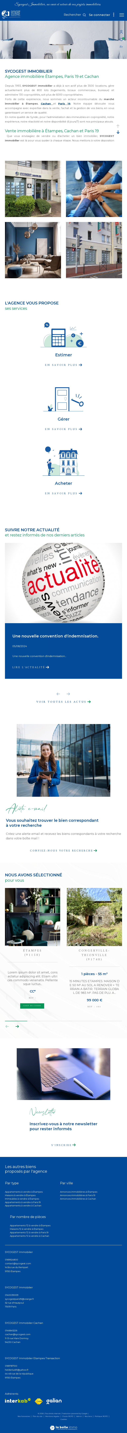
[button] (17, 1026)
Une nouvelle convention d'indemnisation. (55, 636)
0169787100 (11, 1365)
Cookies (64, 1419)
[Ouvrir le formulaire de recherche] (75, 14)
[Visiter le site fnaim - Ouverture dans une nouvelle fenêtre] (38, 1401)
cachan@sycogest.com (17, 1334)
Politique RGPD (101, 1416)
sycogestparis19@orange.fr (19, 1298)
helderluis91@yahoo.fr (16, 1369)
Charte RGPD (68, 1416)
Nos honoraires (24, 1416)
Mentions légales (52, 1416)
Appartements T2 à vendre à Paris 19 (29, 1232)
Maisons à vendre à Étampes (20, 1195)
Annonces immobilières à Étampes (78, 1191)
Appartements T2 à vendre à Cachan (29, 1236)
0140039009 (11, 1295)
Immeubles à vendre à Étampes (22, 1198)
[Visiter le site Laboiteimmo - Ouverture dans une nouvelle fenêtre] (63, 1426)
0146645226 (11, 1330)
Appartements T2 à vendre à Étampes (30, 1225)
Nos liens (88, 1416)
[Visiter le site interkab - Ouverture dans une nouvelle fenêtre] (18, 1400)
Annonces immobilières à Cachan (78, 1198)
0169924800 (11, 1259)
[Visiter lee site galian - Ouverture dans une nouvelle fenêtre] (54, 1401)
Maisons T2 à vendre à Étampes (26, 1229)
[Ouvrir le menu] (121, 15)
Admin (79, 1416)
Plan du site (38, 1416)
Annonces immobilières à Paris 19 (77, 1195)
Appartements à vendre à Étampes (24, 1191)
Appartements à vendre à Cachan (23, 1205)
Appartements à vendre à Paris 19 (23, 1202)
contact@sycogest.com (18, 1263)
